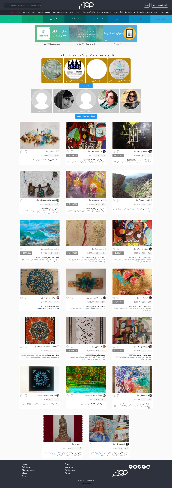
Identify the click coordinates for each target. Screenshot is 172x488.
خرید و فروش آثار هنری (122, 12)
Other (67, 473)
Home (25, 464)
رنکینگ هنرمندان (88, 12)
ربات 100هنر (15, 12)
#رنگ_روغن (90, 308)
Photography (28, 470)
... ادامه (39, 213)
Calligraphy (70, 470)
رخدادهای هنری (104, 12)
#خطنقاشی (123, 406)
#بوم (44, 308)
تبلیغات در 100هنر (60, 12)
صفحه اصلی (164, 12)
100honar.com (86, 484)
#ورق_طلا (55, 308)
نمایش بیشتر (86, 85)
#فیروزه (39, 308)
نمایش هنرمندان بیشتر (86, 116)
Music (24, 473)
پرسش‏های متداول (44, 12)
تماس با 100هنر (29, 12)
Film (24, 476)
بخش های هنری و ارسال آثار (145, 12)
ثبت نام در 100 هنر (159, 5)
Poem (67, 464)
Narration (69, 467)
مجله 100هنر (74, 12)
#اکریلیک (49, 308)
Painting (26, 467)
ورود (147, 5)
